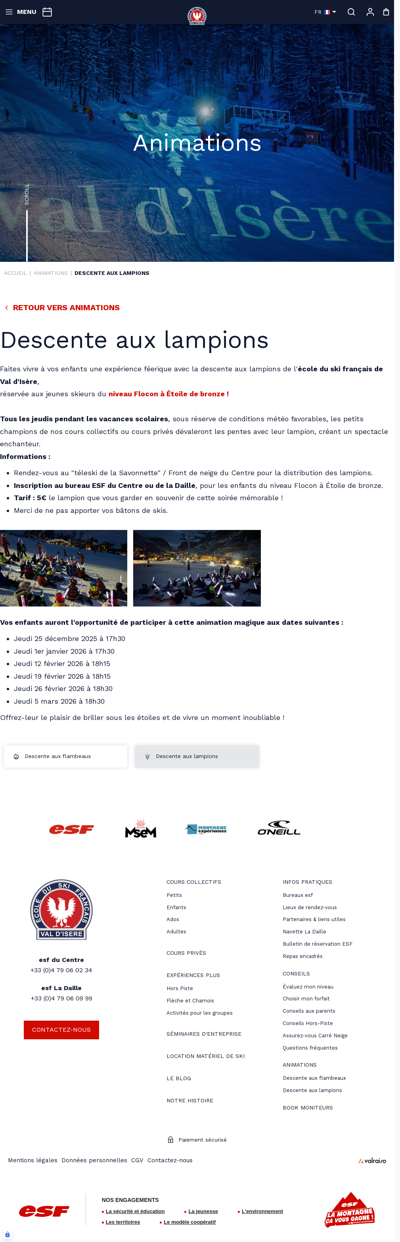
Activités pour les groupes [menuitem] (200, 1013)
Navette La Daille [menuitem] (304, 932)
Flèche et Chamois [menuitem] (190, 1001)
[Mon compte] (370, 12)
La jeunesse (203, 1211)
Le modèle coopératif (190, 1222)
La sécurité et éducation (135, 1211)
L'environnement (262, 1211)
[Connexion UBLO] (7, 1234)
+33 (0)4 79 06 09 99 (61, 998)
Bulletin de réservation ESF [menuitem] (317, 944)
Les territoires (123, 1222)
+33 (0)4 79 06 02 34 (61, 970)
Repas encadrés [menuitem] (303, 956)
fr (325, 12)
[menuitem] (194, 883)
